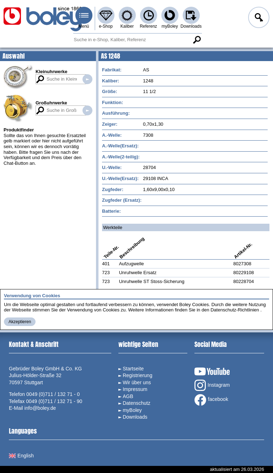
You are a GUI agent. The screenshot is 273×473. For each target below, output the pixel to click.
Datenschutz (136, 403)
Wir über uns (137, 382)
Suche (197, 40)
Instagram (212, 385)
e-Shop (106, 26)
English (21, 455)
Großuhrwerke (51, 102)
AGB (128, 396)
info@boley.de (40, 408)
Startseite (133, 368)
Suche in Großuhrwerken (87, 110)
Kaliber (127, 26)
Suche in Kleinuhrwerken (87, 79)
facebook (211, 400)
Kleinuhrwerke (52, 71)
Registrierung (137, 375)
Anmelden (258, 18)
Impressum (135, 389)
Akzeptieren (20, 321)
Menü (83, 26)
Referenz (148, 26)
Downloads (191, 26)
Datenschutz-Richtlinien (234, 309)
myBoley (169, 26)
